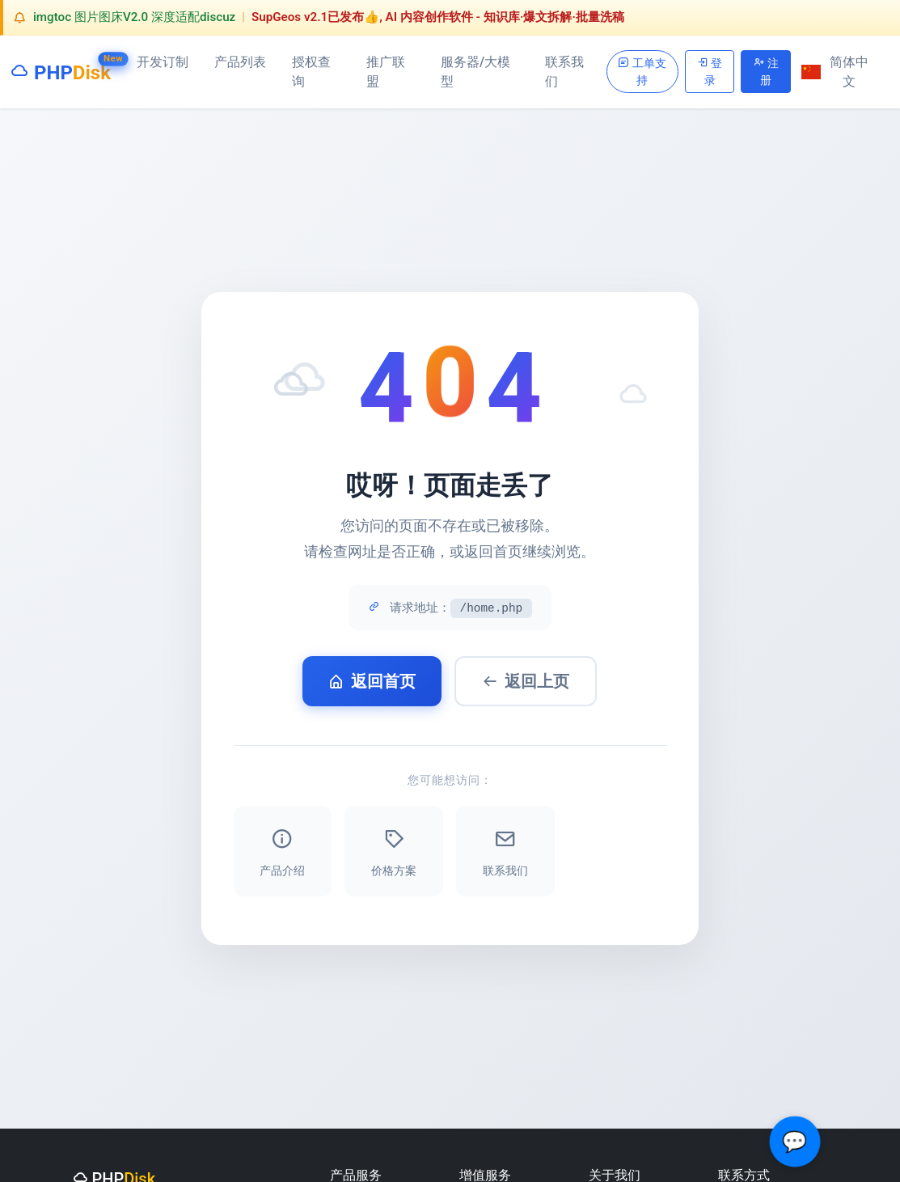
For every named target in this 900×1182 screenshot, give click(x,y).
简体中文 (834, 71)
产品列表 (240, 62)
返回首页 (372, 681)
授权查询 (311, 71)
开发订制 (162, 62)
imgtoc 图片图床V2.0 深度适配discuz (134, 17)
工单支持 (641, 70)
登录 (709, 70)
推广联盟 (385, 71)
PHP (60, 69)
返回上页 (525, 681)
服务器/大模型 (475, 71)
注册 (766, 70)
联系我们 (564, 71)
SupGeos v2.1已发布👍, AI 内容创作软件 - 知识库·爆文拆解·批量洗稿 (437, 17)
